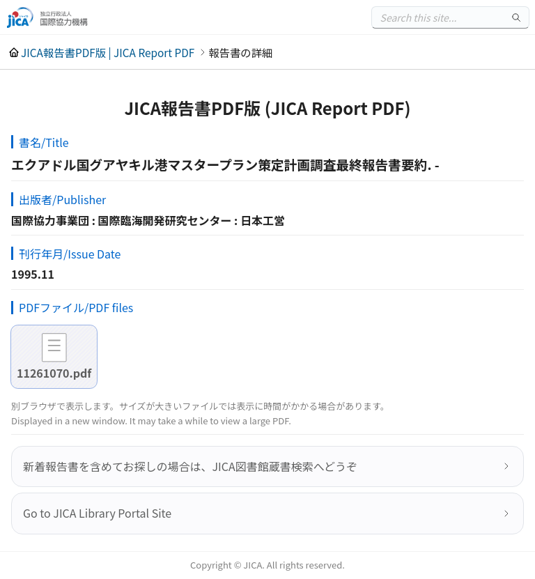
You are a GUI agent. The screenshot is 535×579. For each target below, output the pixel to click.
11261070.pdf (54, 372)
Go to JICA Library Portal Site (97, 512)
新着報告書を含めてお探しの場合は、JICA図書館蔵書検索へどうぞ (190, 466)
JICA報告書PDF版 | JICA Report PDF (107, 52)
